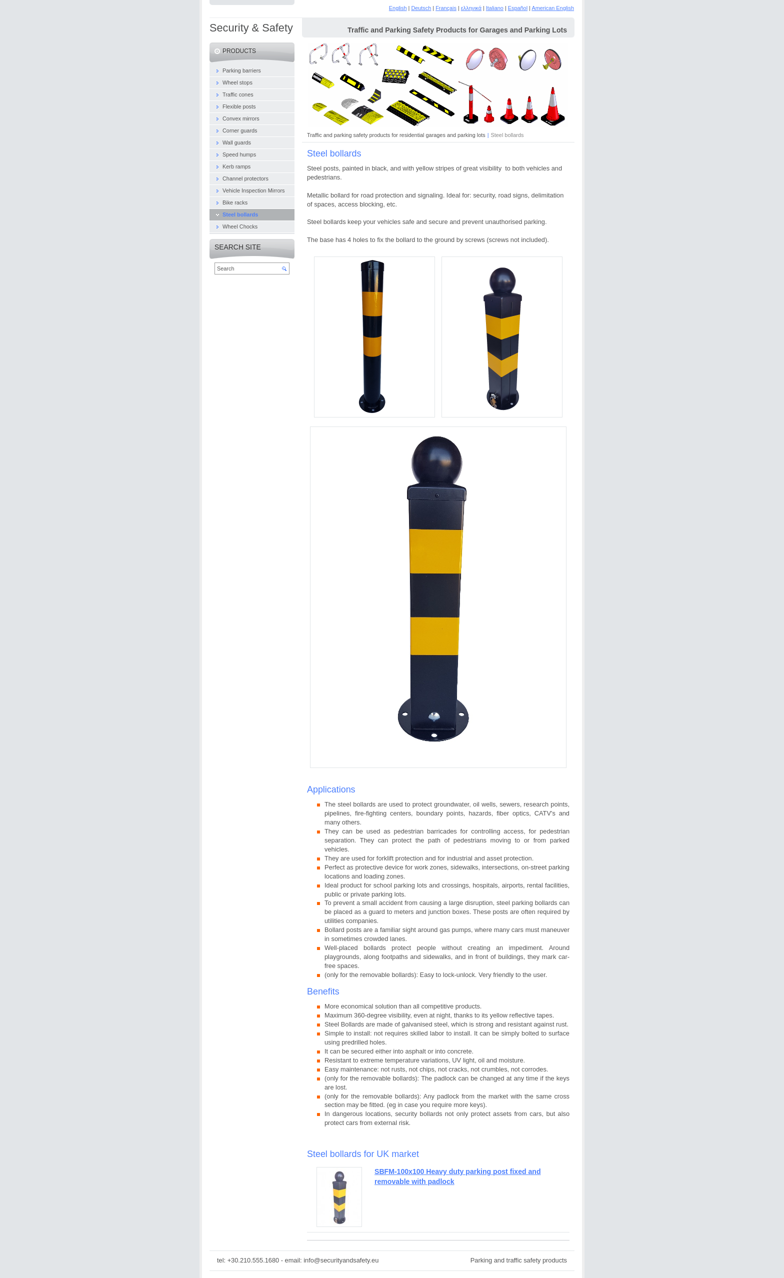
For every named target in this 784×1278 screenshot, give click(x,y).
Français (446, 8)
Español (518, 8)
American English (553, 8)
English (398, 8)
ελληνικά (471, 8)
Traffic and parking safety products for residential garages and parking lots (396, 135)
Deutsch (421, 8)
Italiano (495, 8)
